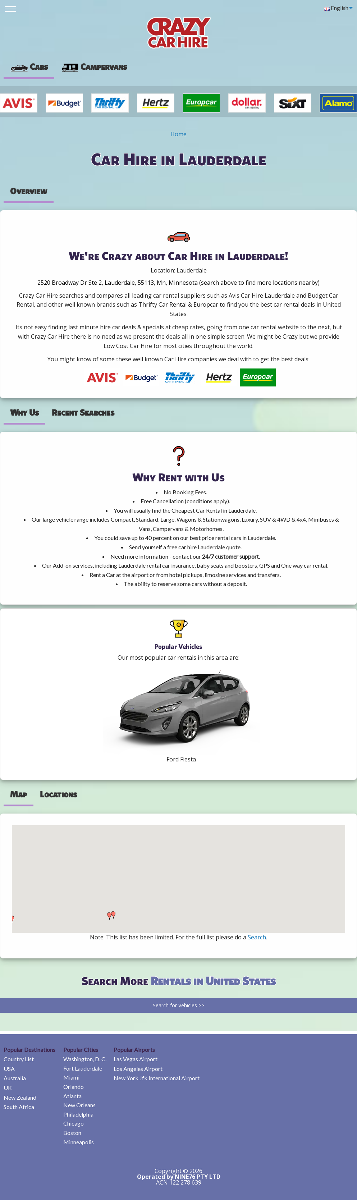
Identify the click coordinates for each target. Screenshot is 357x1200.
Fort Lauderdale (82, 1068)
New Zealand (20, 1097)
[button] (12, 919)
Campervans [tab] (94, 66)
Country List (19, 1058)
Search (257, 937)
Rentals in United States (213, 980)
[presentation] (93, 67)
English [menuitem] (336, 7)
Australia (15, 1078)
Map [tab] (18, 794)
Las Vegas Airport (135, 1058)
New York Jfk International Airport (157, 1078)
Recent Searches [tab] (83, 412)
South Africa (19, 1106)
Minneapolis (78, 1142)
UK (8, 1087)
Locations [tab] (58, 794)
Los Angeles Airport (138, 1068)
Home (178, 134)
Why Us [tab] (24, 412)
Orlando (73, 1086)
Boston (72, 1132)
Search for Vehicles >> (178, 1005)
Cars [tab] (29, 66)
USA (9, 1068)
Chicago (73, 1123)
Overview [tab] (28, 191)
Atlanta (72, 1096)
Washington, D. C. (84, 1058)
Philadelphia (78, 1114)
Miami (71, 1077)
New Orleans (79, 1104)
